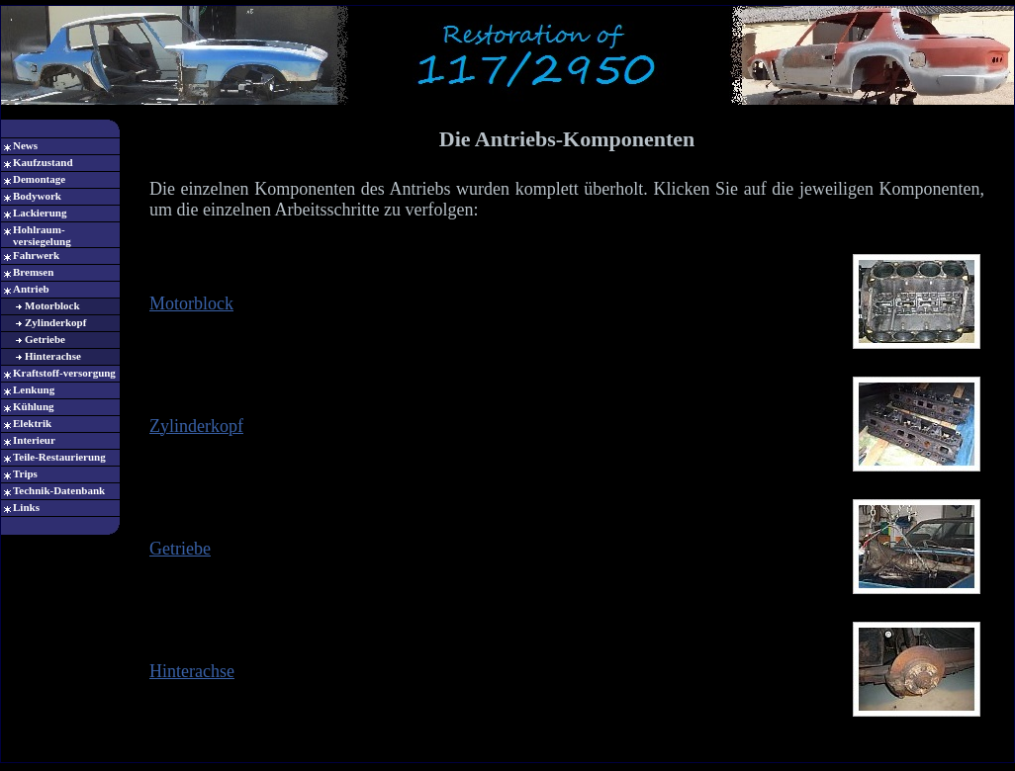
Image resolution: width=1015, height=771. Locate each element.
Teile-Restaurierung (59, 457)
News (25, 145)
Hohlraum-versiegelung (42, 235)
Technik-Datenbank (59, 490)
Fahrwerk (36, 255)
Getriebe (45, 339)
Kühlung (33, 406)
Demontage (39, 179)
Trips (25, 473)
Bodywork (37, 196)
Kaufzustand (43, 162)
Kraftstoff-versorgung (64, 373)
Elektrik (32, 423)
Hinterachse (53, 356)
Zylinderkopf (55, 322)
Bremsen (33, 272)
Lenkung (33, 389)
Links (26, 507)
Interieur (34, 440)
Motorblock (52, 305)
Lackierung (39, 212)
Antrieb (31, 289)
